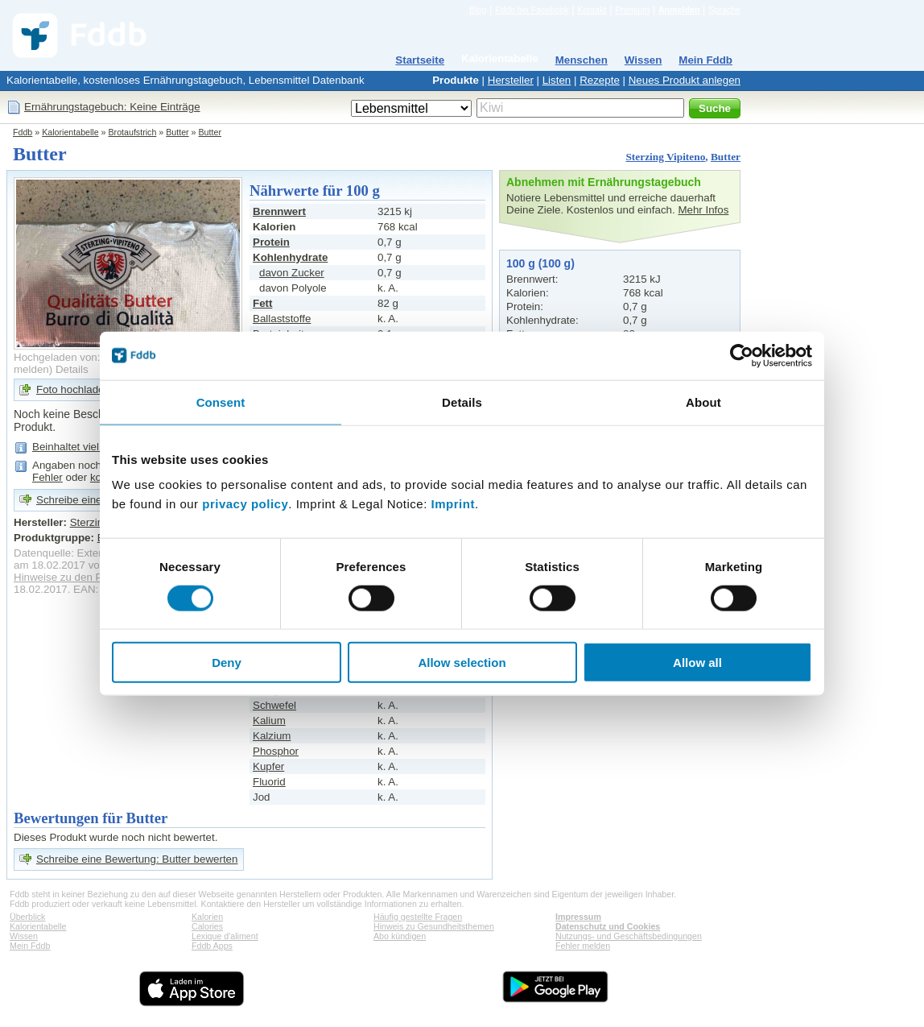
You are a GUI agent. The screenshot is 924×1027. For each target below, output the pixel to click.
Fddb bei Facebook (531, 9)
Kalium (269, 720)
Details (72, 369)
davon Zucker (291, 273)
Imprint (453, 504)
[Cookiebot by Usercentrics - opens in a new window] (741, 355)
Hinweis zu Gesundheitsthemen (433, 926)
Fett (262, 303)
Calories (207, 926)
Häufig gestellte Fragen (417, 916)
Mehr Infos (703, 210)
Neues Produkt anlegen (684, 80)
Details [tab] (462, 401)
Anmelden (679, 9)
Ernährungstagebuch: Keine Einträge (112, 107)
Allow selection (461, 662)
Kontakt (591, 9)
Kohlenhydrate (290, 257)
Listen (556, 80)
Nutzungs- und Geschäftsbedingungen (628, 936)
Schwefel (274, 705)
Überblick (27, 916)
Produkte (455, 80)
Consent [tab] (220, 401)
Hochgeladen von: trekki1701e (86, 357)
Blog (477, 9)
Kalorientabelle (499, 58)
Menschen (581, 60)
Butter (177, 132)
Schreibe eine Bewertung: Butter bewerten (136, 859)
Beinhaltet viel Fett (76, 447)
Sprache (724, 9)
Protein (271, 242)
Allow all (697, 662)
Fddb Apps (212, 945)
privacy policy (245, 504)
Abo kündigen (399, 936)
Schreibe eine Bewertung (96, 500)
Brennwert (279, 211)
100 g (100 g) (540, 263)
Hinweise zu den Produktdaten (86, 577)
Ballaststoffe (282, 319)
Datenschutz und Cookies (607, 926)
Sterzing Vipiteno (665, 157)
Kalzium (272, 736)
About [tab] (703, 401)
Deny (226, 662)
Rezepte (600, 80)
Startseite (419, 60)
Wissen (643, 60)
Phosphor (276, 751)
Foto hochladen (73, 389)
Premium (632, 9)
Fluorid (269, 782)
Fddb (22, 132)
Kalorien (207, 916)
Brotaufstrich (133, 132)
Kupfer (268, 766)
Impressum (578, 916)
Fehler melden (582, 945)
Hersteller (511, 80)
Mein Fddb (705, 60)
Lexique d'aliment (225, 936)
